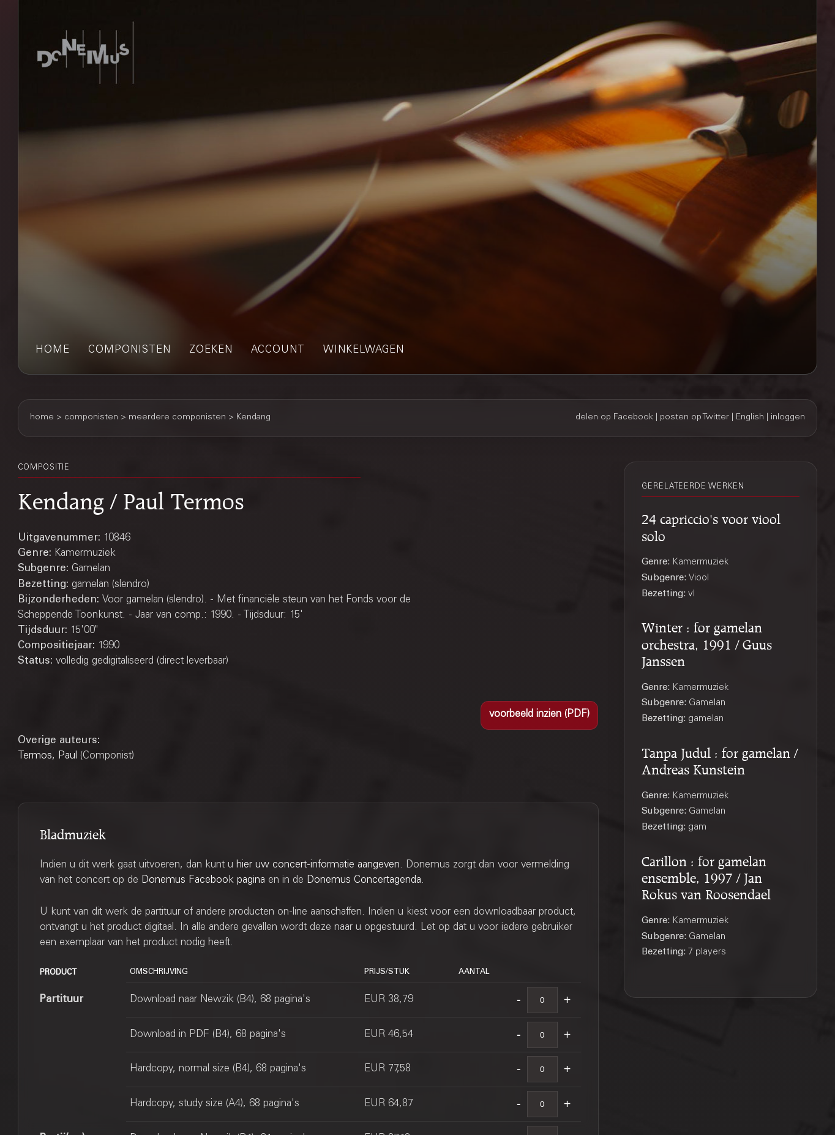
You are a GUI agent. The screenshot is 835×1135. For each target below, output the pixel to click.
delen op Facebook (614, 417)
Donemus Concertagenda (364, 880)
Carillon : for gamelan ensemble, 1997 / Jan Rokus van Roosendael (706, 876)
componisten (129, 350)
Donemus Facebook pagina (203, 880)
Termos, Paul (47, 756)
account (278, 350)
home (53, 350)
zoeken (211, 350)
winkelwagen (363, 350)
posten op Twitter (694, 417)
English (750, 417)
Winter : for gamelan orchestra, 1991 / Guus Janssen (707, 642)
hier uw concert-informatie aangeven (318, 865)
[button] (539, 715)
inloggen (788, 417)
